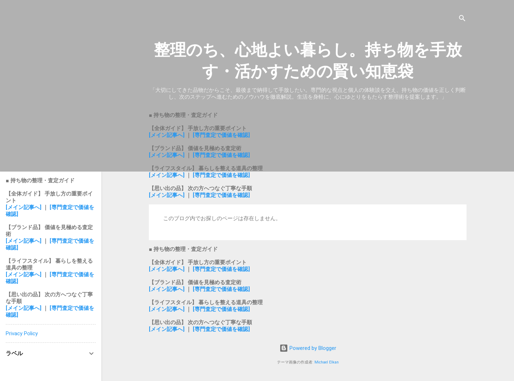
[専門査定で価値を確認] (221, 135)
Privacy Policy (22, 333)
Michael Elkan (326, 362)
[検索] (462, 19)
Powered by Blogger (307, 348)
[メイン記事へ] (167, 135)
